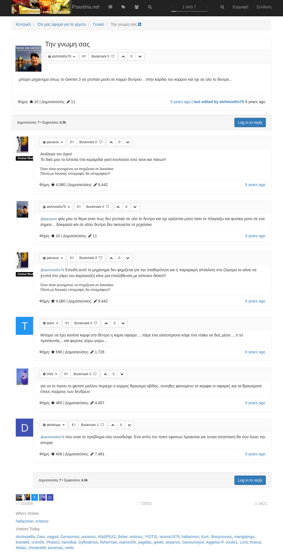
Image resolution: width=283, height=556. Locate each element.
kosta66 (22, 542)
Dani (41, 536)
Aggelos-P (215, 542)
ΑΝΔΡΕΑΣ (107, 536)
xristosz (42, 521)
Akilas (21, 547)
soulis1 (232, 542)
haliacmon (24, 521)
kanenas (55, 547)
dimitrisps (54, 425)
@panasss (48, 219)
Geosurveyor (193, 542)
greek (158, 542)
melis (69, 547)
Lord (244, 542)
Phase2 (52, 542)
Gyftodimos (88, 542)
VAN (50, 374)
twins (51, 323)
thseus (255, 542)
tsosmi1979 (169, 536)
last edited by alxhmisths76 (219, 102)
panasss (53, 142)
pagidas (144, 542)
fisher (122, 536)
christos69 (37, 547)
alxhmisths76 (62, 56)
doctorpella (25, 536)
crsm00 (38, 542)
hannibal (69, 542)
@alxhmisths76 (52, 270)
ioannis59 (127, 542)
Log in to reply (250, 122)
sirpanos (173, 542)
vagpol (52, 536)
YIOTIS (151, 536)
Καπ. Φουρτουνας (216, 536)
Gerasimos (70, 536)
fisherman (108, 542)
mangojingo (244, 536)
